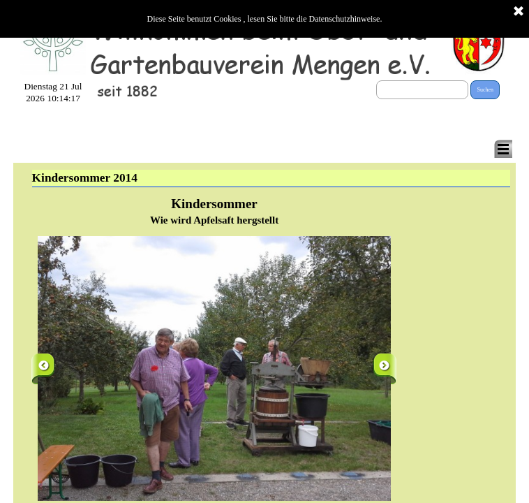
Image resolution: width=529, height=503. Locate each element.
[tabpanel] (214, 211)
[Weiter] (384, 368)
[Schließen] (519, 11)
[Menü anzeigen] (503, 149)
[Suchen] (422, 89)
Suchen (485, 90)
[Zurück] (42, 368)
